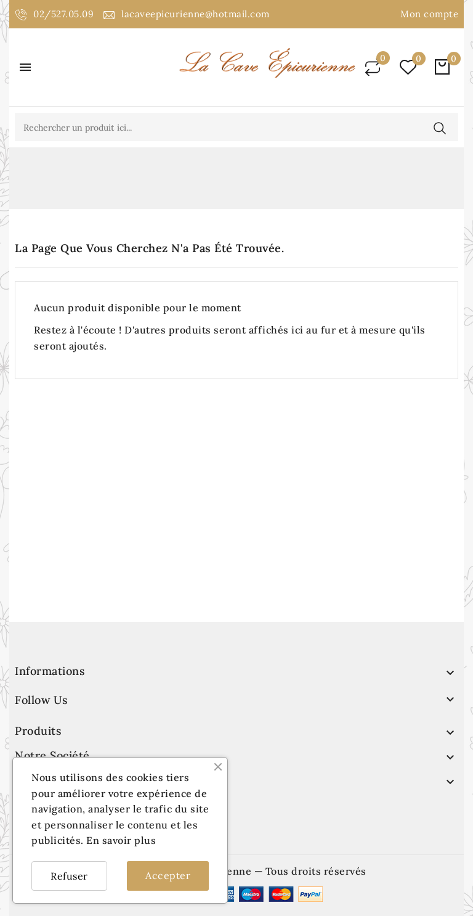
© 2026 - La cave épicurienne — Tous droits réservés (236, 871)
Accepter (167, 875)
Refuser (69, 876)
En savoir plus (121, 840)
